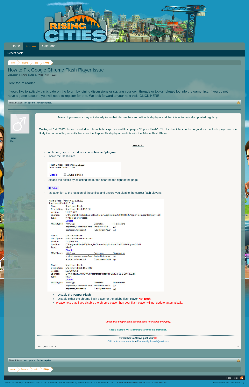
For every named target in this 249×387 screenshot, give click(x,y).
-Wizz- (41, 75)
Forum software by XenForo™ (86, 382)
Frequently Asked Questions (153, 341)
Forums (31, 46)
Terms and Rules (221, 382)
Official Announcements (121, 341)
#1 (238, 346)
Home (16, 46)
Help (228, 378)
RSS (241, 377)
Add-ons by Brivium (143, 382)
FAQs (24, 75)
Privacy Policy (237, 382)
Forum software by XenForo (32, 382)
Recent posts (15, 53)
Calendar (48, 46)
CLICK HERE (149, 96)
